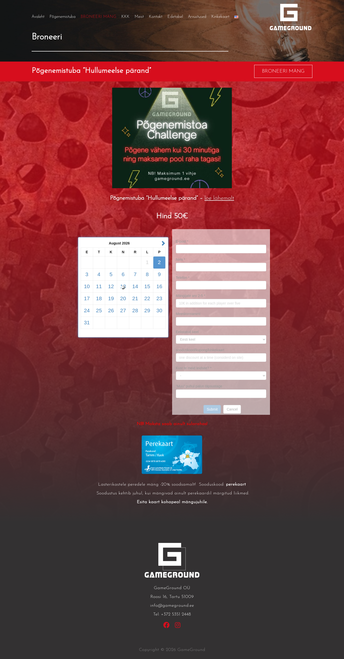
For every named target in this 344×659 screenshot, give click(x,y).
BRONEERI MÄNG (98, 17)
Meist (139, 17)
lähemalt (223, 198)
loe (208, 198)
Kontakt (155, 17)
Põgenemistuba (62, 17)
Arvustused (197, 17)
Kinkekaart (220, 17)
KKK (125, 17)
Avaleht (38, 17)
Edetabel (175, 17)
